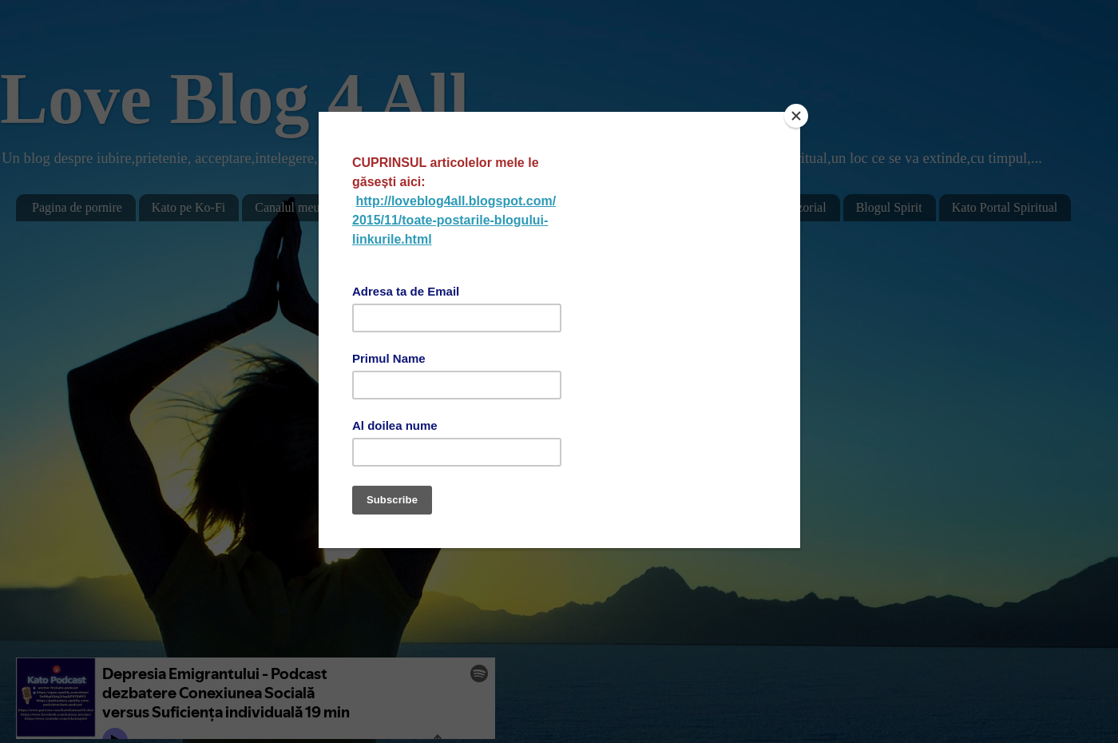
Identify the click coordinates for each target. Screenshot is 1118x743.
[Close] (796, 116)
